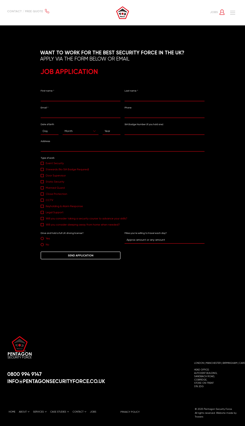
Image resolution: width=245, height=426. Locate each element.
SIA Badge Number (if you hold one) (144, 124)
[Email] (79, 114)
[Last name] (163, 97)
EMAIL (123, 59)
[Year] (110, 131)
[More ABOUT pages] (28, 412)
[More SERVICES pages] (46, 412)
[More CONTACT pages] (85, 412)
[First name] (79, 97)
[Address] (121, 147)
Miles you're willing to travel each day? (146, 233)
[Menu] (233, 12)
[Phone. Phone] (163, 114)
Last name (131, 91)
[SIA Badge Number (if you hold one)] (163, 131)
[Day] (48, 131)
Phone (128, 108)
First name (47, 91)
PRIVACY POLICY (130, 411)
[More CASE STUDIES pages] (68, 412)
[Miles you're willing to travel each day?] (163, 239)
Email (44, 108)
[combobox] (81, 131)
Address (45, 141)
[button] (28, 11)
